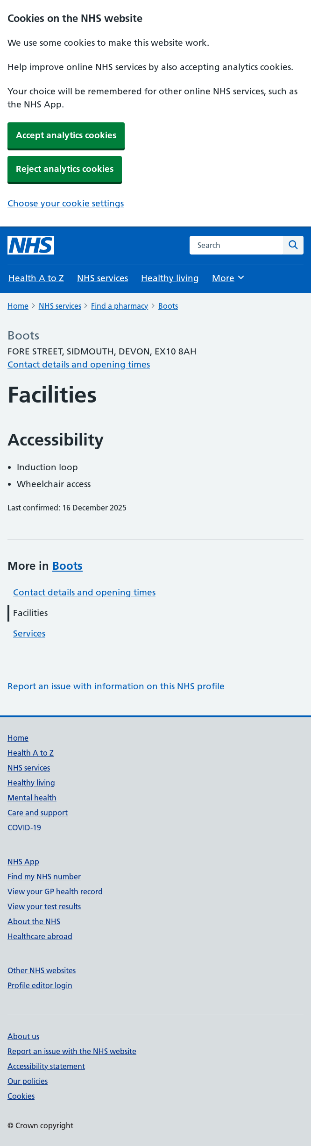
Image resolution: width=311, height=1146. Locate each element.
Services (29, 633)
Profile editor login (39, 985)
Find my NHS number (44, 876)
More (228, 277)
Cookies (21, 1096)
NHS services (102, 278)
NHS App (23, 861)
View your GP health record (55, 891)
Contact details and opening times (78, 364)
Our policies (27, 1081)
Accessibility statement (46, 1066)
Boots (168, 306)
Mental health (32, 797)
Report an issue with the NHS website (71, 1051)
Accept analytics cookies (66, 135)
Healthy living (170, 278)
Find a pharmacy (119, 306)
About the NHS (33, 921)
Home (17, 306)
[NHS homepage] (30, 245)
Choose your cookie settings (65, 203)
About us (23, 1036)
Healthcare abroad (39, 936)
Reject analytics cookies (64, 168)
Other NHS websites (41, 970)
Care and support (37, 812)
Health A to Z (36, 278)
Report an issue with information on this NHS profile (116, 686)
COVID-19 (24, 827)
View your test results (44, 906)
